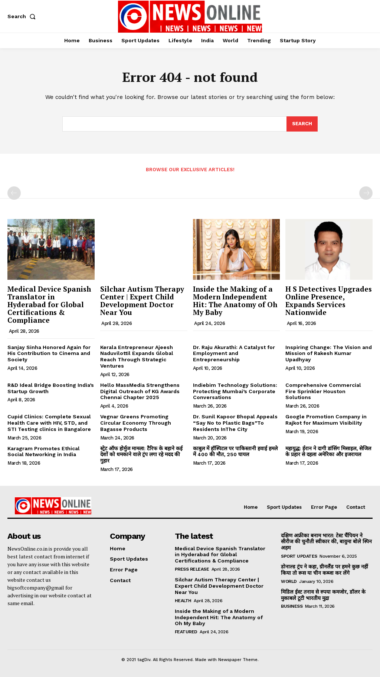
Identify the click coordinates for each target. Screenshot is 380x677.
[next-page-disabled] (366, 193)
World (289, 581)
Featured (186, 631)
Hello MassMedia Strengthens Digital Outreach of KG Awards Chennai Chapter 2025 (140, 391)
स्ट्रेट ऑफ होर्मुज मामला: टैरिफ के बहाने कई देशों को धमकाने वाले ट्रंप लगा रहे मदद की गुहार (141, 454)
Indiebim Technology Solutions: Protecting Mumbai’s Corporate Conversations (235, 391)
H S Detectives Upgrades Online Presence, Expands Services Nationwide (328, 300)
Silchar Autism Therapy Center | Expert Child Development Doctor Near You (142, 300)
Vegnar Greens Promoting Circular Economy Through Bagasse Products (135, 423)
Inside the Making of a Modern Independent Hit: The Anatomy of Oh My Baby (235, 300)
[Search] (302, 124)
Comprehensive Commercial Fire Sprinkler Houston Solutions (323, 391)
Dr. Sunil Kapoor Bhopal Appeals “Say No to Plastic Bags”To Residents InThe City (235, 423)
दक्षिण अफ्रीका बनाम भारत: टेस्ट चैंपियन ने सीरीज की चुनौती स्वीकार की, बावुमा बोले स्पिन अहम (326, 541)
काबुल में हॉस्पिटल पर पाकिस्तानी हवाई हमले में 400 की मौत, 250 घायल (235, 451)
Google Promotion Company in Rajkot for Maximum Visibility (326, 420)
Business (291, 606)
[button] (23, 16)
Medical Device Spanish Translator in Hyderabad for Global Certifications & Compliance (49, 304)
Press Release (192, 569)
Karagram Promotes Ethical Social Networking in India (43, 451)
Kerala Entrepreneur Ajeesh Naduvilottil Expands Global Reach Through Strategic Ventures (136, 356)
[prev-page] (14, 193)
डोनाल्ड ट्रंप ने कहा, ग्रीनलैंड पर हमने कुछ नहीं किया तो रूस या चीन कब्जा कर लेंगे (324, 570)
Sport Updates (299, 556)
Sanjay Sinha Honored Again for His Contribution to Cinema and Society (49, 353)
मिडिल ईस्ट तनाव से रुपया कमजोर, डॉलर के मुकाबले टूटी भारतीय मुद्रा (322, 595)
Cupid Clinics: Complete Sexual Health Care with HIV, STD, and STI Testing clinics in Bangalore (49, 423)
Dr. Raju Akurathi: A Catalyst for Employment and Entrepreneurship (234, 353)
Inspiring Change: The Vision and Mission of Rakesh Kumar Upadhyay (328, 353)
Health (183, 600)
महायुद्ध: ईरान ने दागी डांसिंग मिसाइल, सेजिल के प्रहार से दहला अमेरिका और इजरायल (328, 451)
